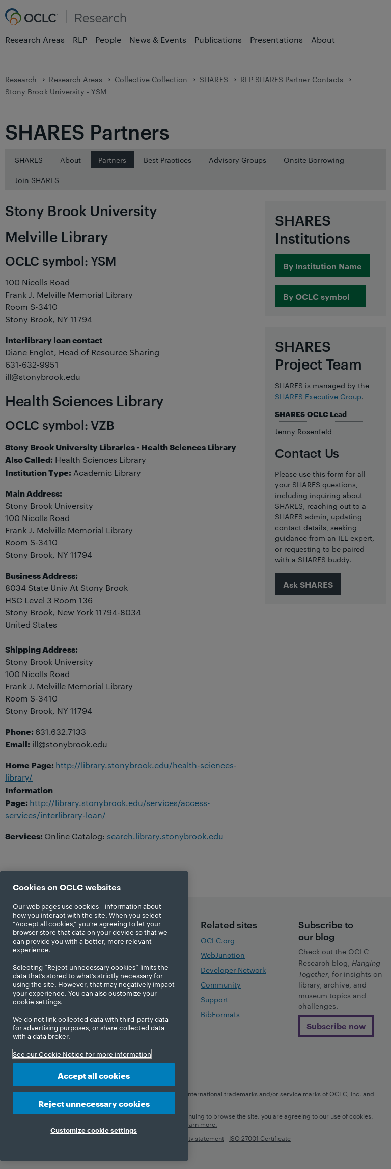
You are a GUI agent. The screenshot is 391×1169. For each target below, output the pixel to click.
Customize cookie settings (93, 1129)
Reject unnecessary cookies (94, 1103)
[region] (94, 1016)
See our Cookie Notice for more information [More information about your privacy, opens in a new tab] (82, 1053)
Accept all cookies (94, 1075)
